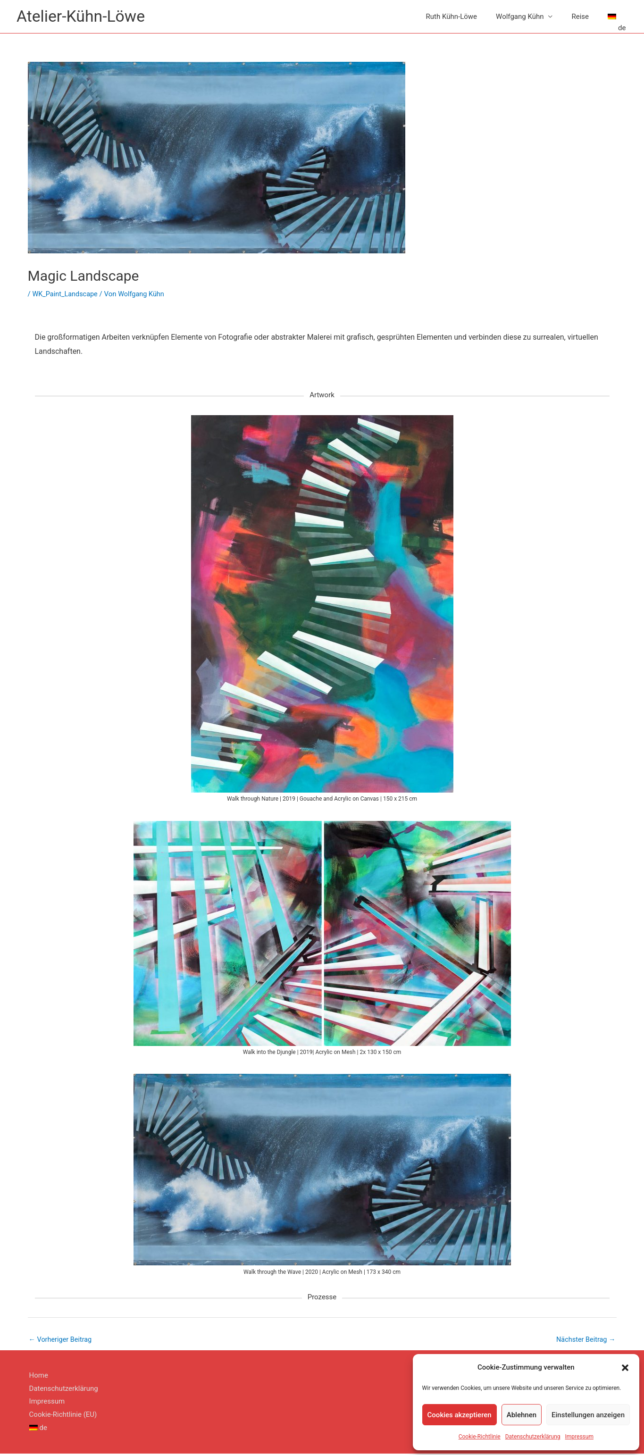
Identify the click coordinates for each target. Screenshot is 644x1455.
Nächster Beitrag (584, 1340)
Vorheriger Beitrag (61, 1340)
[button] (625, 1367)
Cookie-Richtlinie (480, 1436)
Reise (580, 17)
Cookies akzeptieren (459, 1415)
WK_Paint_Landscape (66, 295)
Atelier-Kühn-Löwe (83, 16)
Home (37, 1376)
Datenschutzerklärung (532, 1436)
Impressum (579, 1436)
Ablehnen (521, 1415)
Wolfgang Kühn (520, 17)
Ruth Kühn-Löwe (451, 17)
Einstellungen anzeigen (588, 1415)
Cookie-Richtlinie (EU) (62, 1416)
